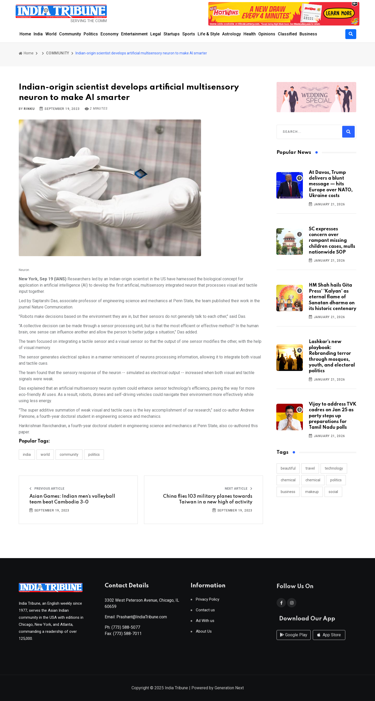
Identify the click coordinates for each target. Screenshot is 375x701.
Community (70, 33)
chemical (288, 480)
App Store (329, 640)
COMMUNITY (57, 53)
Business (308, 33)
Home (25, 33)
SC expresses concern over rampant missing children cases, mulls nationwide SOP (332, 241)
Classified (287, 33)
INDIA (27, 454)
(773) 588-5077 (125, 629)
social (333, 492)
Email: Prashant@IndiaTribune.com (136, 619)
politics (336, 480)
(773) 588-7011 (127, 635)
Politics (91, 33)
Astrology (231, 33)
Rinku (29, 109)
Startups (172, 33)
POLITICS (94, 454)
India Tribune (176, 688)
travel (310, 468)
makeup (312, 492)
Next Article (238, 488)
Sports (188, 33)
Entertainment (134, 33)
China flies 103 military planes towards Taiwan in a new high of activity (207, 499)
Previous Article (46, 488)
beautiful (288, 468)
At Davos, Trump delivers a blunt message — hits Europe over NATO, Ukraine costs (331, 184)
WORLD (45, 454)
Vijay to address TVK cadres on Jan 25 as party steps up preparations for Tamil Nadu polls (332, 416)
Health (249, 33)
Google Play (293, 640)
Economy (109, 33)
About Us (204, 634)
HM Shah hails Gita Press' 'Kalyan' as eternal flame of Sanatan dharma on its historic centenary (332, 297)
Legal (155, 33)
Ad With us (205, 623)
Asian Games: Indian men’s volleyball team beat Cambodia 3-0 (72, 499)
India (38, 33)
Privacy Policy (207, 602)
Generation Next (229, 688)
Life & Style (209, 33)
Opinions (266, 33)
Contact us (205, 612)
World (51, 33)
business (288, 492)
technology (334, 468)
